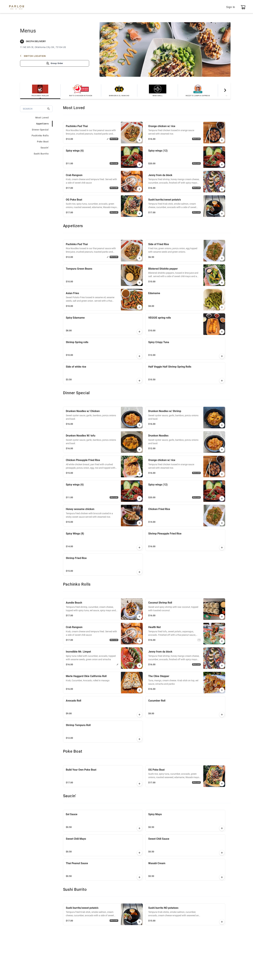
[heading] (147, 107)
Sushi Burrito (41, 153)
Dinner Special (40, 129)
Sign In (230, 7)
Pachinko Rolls (40, 135)
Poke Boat (43, 141)
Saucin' (45, 147)
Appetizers (42, 123)
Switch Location (33, 56)
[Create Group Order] (54, 63)
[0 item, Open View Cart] (243, 7)
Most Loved (42, 117)
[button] (139, 140)
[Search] (35, 109)
